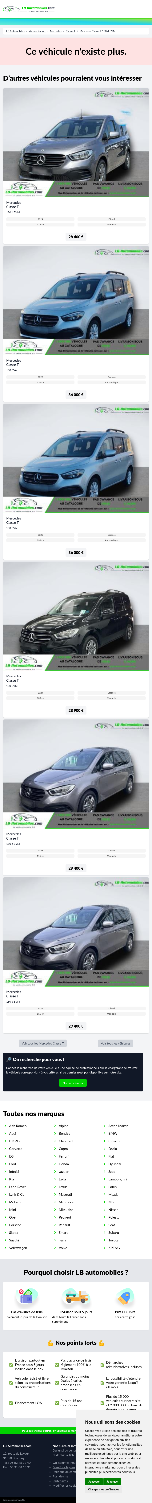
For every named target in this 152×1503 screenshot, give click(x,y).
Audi (12, 1133)
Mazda (113, 1194)
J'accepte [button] (94, 1481)
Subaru (113, 1232)
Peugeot (65, 1217)
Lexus (63, 1187)
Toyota (113, 1240)
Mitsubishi (66, 1210)
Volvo (63, 1248)
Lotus (112, 1187)
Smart (63, 1232)
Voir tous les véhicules (115, 1043)
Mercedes (56, 31)
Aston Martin (118, 1126)
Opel (12, 1217)
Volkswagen (18, 1248)
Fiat (111, 1156)
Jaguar (64, 1171)
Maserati (65, 1194)
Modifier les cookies (66, 1485)
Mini (12, 1210)
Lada (62, 1179)
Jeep (111, 1171)
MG (111, 1202)
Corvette (15, 1149)
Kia (11, 1179)
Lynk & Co (16, 1194)
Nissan (113, 1210)
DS (11, 1156)
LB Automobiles (15, 31)
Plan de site (60, 1476)
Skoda (13, 1232)
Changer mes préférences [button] (103, 1489)
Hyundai (114, 1164)
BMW (112, 1133)
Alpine (63, 1126)
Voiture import (37, 31)
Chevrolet (66, 1141)
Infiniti (14, 1171)
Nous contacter (72, 1083)
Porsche (15, 1225)
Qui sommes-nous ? (66, 1462)
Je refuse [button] (112, 1481)
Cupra (63, 1149)
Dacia (112, 1149)
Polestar (114, 1217)
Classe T (70, 31)
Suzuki (14, 1240)
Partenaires (60, 1481)
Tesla (62, 1240)
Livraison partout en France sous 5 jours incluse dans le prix (30, 1364)
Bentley (64, 1133)
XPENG (114, 1248)
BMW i (14, 1141)
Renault (64, 1225)
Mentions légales (64, 1467)
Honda (64, 1164)
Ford (12, 1164)
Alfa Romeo (18, 1126)
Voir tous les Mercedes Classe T (43, 1043)
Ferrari (64, 1156)
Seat (111, 1225)
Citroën (114, 1141)
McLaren (15, 1202)
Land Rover (17, 1187)
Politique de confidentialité (71, 1471)
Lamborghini (117, 1179)
